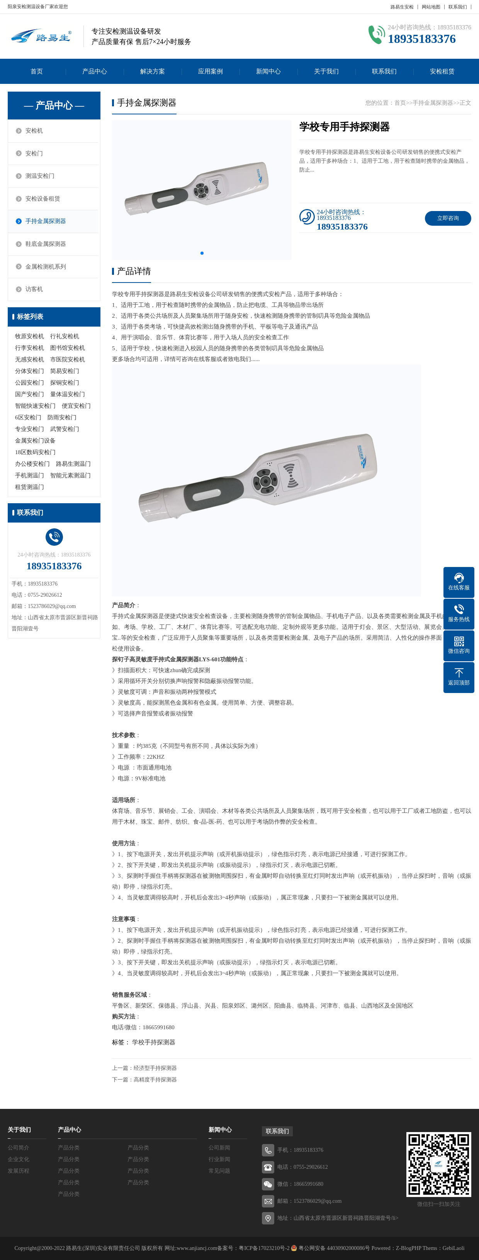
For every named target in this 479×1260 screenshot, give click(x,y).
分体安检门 (29, 372)
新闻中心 (268, 71)
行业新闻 (219, 1159)
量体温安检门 (67, 395)
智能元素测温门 (70, 476)
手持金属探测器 (46, 222)
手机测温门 (29, 476)
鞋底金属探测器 (46, 245)
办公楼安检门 (32, 465)
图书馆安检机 (67, 349)
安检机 (34, 131)
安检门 (34, 154)
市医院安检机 (67, 361)
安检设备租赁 (43, 199)
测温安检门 (40, 177)
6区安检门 (28, 418)
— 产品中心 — (54, 105)
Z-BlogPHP (408, 1248)
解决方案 (152, 71)
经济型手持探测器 (155, 1068)
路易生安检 (402, 7)
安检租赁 (442, 71)
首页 (37, 71)
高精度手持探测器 (155, 1080)
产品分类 (69, 1148)
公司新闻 (219, 1148)
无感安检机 (29, 361)
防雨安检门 (62, 418)
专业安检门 (29, 430)
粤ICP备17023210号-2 (264, 1248)
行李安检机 (29, 349)
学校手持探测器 (153, 1042)
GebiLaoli (454, 1248)
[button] (202, 253)
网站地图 (431, 7)
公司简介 (18, 1148)
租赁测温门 (29, 488)
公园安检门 (29, 384)
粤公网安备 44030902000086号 (333, 1248)
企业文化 (18, 1159)
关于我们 (326, 71)
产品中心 (94, 71)
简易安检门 (64, 372)
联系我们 (457, 7)
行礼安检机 (64, 337)
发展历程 (18, 1171)
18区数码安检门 (35, 453)
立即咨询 (448, 218)
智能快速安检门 (35, 407)
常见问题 (219, 1171)
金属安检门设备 (35, 442)
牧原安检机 (29, 337)
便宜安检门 (76, 407)
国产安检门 (29, 395)
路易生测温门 (73, 465)
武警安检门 (64, 430)
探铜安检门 (64, 384)
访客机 (34, 291)
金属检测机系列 (46, 268)
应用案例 (210, 71)
